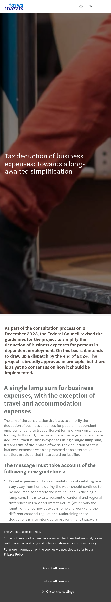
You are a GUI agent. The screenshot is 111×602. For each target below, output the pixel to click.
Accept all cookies (55, 568)
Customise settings (57, 591)
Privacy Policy (14, 554)
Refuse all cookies (55, 581)
